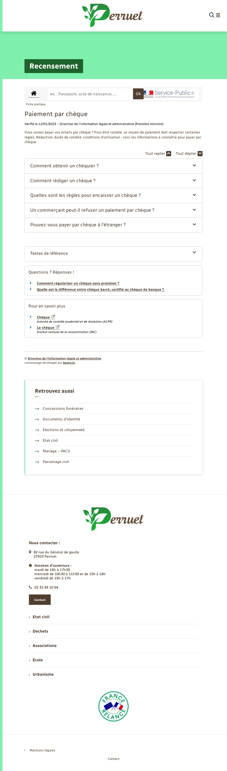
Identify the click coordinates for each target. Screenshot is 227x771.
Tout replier (158, 153)
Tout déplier (189, 153)
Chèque (46, 317)
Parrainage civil (52, 462)
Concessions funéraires (59, 408)
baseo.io (69, 362)
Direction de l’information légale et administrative (64, 358)
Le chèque (48, 328)
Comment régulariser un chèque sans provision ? (78, 283)
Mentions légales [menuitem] (42, 750)
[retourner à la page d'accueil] (112, 15)
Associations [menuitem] (43, 645)
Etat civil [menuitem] (39, 617)
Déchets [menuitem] (38, 631)
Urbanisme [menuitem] (41, 674)
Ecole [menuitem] (36, 660)
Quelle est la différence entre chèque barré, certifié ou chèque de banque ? (101, 289)
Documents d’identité (57, 419)
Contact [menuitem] (113, 759)
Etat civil (46, 440)
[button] (113, 166)
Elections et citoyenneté (60, 430)
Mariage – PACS (52, 451)
